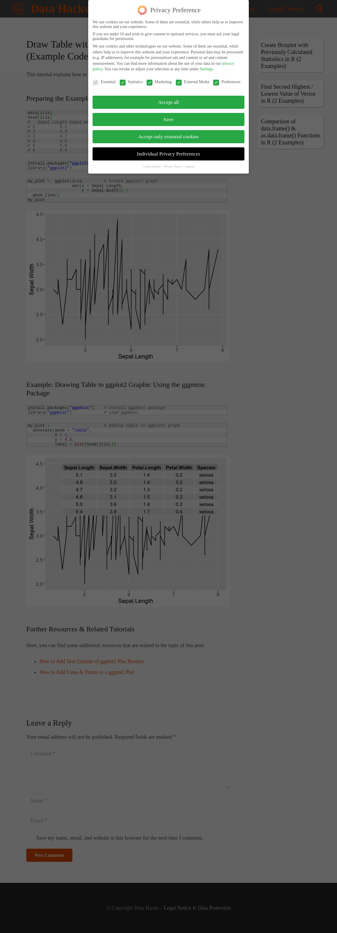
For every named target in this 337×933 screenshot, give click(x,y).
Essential (104, 80)
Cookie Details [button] (152, 165)
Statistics (131, 80)
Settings (206, 68)
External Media (192, 80)
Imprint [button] (190, 165)
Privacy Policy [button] (173, 165)
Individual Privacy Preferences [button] (168, 152)
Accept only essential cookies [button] (168, 135)
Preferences (226, 80)
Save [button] (168, 118)
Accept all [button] (168, 101)
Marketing (159, 80)
